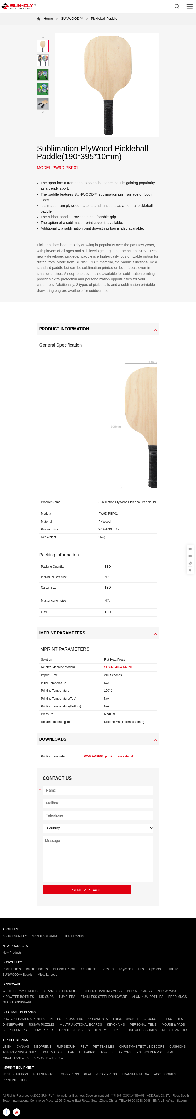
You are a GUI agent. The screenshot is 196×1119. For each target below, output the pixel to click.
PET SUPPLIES (172, 1019)
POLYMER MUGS (139, 991)
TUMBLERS (67, 997)
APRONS (124, 1052)
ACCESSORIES (165, 1074)
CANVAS (23, 1046)
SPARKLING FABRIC (48, 1058)
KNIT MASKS (52, 1052)
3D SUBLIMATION (15, 1074)
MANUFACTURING (45, 936)
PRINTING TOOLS (15, 1080)
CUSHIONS (177, 1046)
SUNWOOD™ (72, 18)
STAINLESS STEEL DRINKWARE (103, 997)
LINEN (7, 1046)
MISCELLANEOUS (175, 1030)
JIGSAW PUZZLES (41, 1024)
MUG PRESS (69, 1074)
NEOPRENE (42, 1046)
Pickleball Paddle (104, 18)
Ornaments (88, 969)
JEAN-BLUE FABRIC (81, 1052)
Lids (141, 969)
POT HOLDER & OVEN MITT (157, 1052)
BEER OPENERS (15, 1030)
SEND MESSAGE (87, 890)
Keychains (126, 969)
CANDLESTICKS (71, 1030)
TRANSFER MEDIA (135, 1074)
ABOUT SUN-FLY (15, 936)
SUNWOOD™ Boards (17, 974)
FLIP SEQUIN (65, 1046)
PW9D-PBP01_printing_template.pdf (109, 756)
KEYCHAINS (116, 1024)
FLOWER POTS (43, 1030)
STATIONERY (97, 1030)
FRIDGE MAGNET (126, 1019)
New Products (12, 952)
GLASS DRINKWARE (17, 1002)
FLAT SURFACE (44, 1074)
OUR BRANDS (74, 936)
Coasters (108, 969)
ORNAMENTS (98, 1019)
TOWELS (107, 1052)
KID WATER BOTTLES (18, 997)
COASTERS (74, 1019)
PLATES (55, 1019)
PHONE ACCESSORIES (140, 1030)
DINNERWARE (13, 1024)
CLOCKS (150, 1019)
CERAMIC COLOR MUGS (61, 991)
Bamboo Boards (37, 969)
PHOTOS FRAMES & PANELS (24, 1019)
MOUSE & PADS (173, 1024)
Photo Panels (12, 969)
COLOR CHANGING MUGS (102, 991)
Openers (155, 969)
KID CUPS (46, 997)
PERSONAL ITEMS (143, 1024)
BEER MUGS (177, 997)
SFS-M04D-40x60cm (118, 667)
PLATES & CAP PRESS (100, 1074)
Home (48, 18)
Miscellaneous (47, 974)
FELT (84, 1046)
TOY (115, 1030)
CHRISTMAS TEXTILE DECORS (141, 1046)
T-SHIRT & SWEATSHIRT (20, 1052)
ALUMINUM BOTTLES (147, 997)
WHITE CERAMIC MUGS (20, 991)
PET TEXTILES (103, 1046)
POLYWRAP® (166, 991)
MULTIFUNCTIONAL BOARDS (81, 1024)
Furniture (172, 969)
